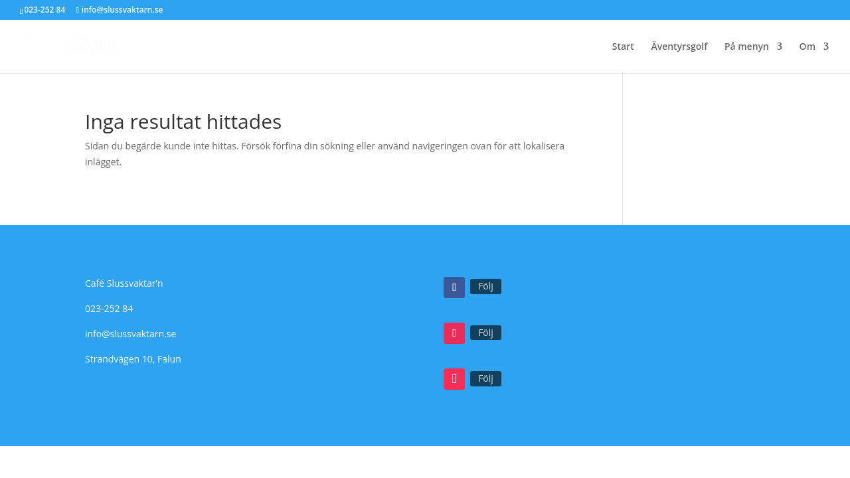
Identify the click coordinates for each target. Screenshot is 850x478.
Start (623, 47)
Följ (485, 285)
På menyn (746, 47)
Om (807, 47)
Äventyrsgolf (679, 47)
